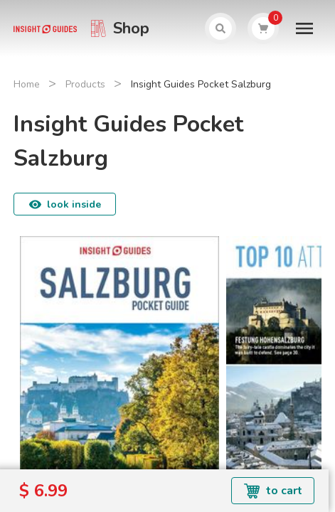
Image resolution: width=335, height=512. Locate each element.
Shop (131, 28)
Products (85, 84)
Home (27, 84)
